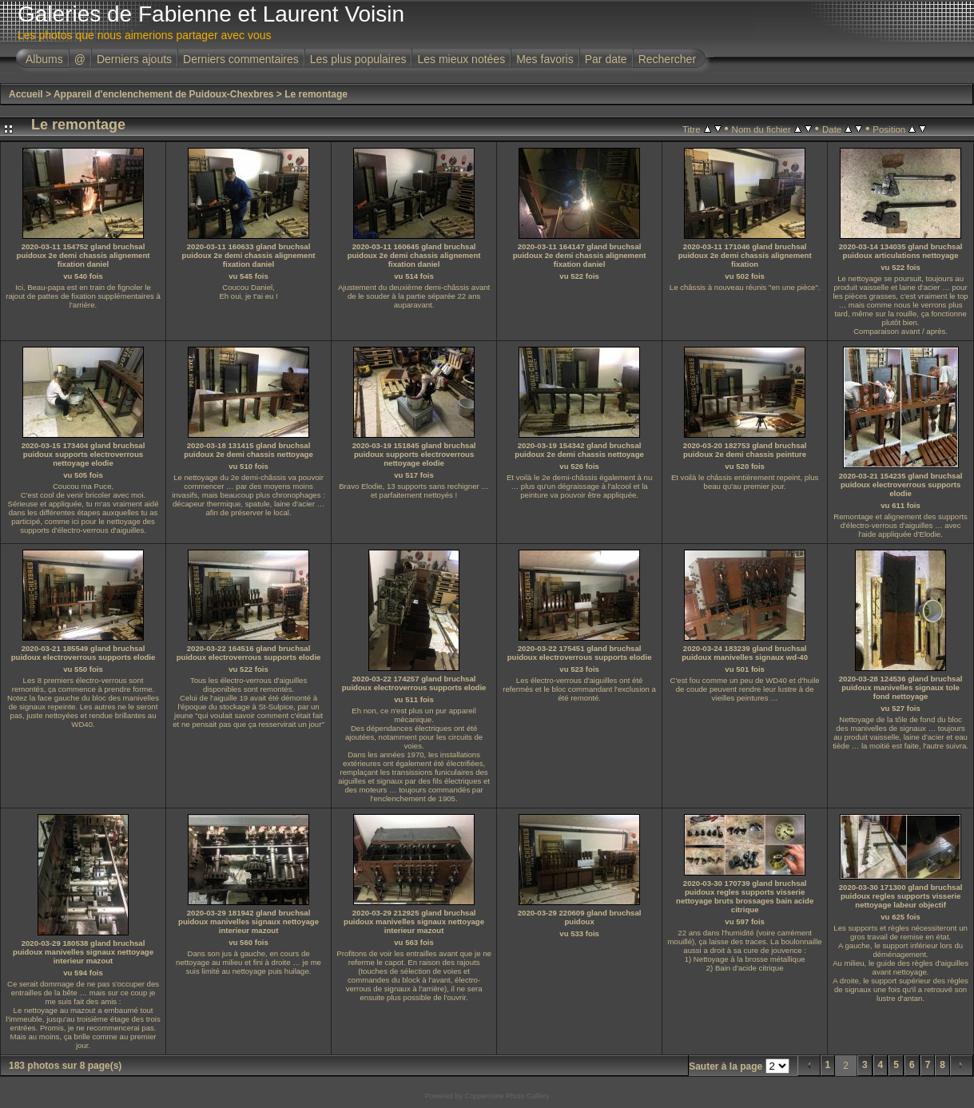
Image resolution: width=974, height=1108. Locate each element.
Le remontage (316, 94)
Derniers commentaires (241, 59)
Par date (606, 59)
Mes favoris (545, 59)
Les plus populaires (358, 59)
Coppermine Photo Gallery (506, 1096)
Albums (44, 59)
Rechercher (667, 59)
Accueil (26, 94)
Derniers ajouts (134, 59)
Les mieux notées (461, 59)
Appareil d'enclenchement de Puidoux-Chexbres (164, 94)
